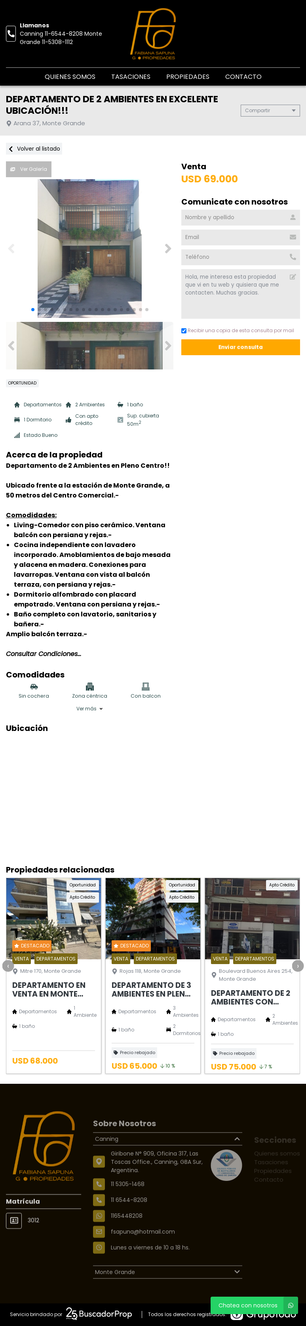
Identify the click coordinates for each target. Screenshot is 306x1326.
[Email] (240, 237)
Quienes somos (70, 76)
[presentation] (8, 966)
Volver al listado (34, 149)
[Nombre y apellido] (240, 218)
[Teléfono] (240, 257)
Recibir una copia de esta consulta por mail (237, 330)
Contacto (243, 76)
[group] (89, 248)
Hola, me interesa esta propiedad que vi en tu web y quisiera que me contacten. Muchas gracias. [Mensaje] (240, 294)
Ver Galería (28, 169)
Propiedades (187, 76)
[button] (168, 248)
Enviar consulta (241, 347)
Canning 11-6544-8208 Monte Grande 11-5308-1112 (61, 38)
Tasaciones (130, 76)
